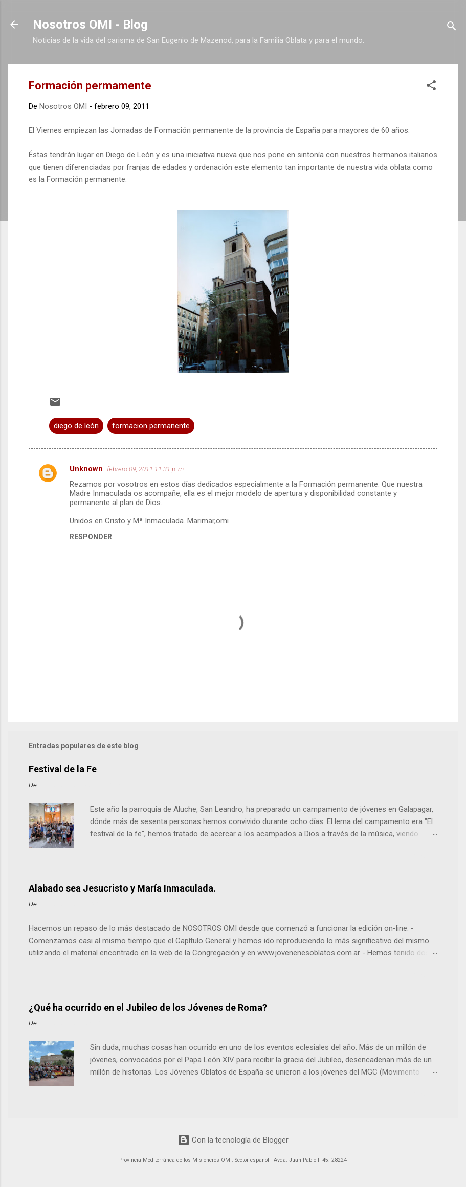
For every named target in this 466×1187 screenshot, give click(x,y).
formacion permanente (151, 425)
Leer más (418, 856)
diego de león (76, 425)
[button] (431, 87)
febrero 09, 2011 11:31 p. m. (146, 469)
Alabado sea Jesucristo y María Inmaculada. (122, 888)
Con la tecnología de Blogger (233, 1140)
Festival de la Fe (63, 769)
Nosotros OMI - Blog (90, 24)
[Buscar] (452, 27)
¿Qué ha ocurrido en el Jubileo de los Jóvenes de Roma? (148, 1007)
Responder (91, 537)
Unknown (86, 468)
